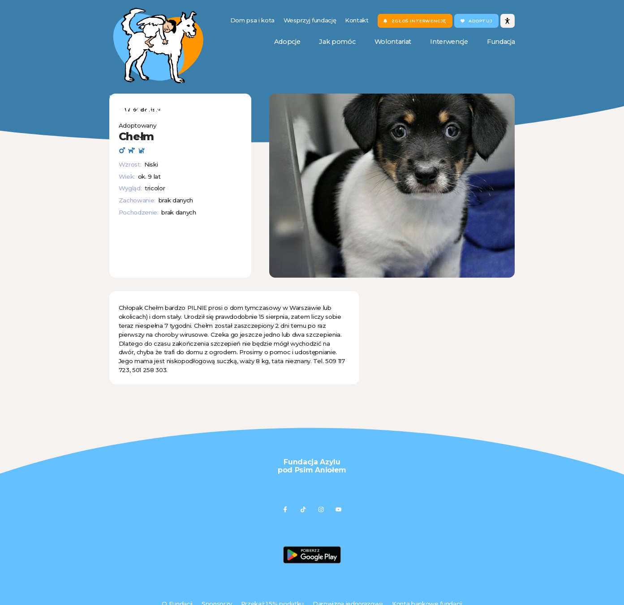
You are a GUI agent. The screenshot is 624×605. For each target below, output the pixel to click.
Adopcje (287, 42)
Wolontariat (392, 42)
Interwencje (449, 42)
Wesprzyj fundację (310, 20)
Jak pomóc (337, 42)
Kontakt (357, 20)
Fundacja (501, 42)
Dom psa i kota (252, 20)
